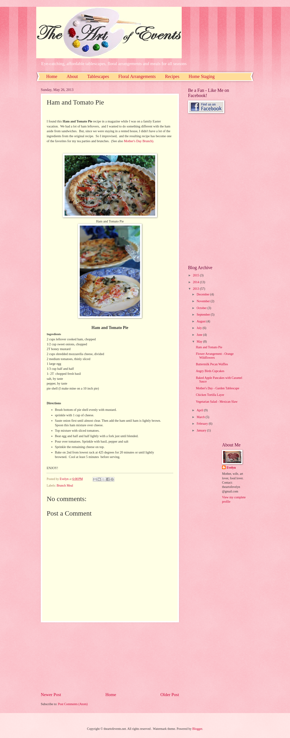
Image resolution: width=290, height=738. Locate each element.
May (200, 341)
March (201, 417)
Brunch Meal (65, 485)
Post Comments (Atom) (73, 704)
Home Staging (202, 76)
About (72, 76)
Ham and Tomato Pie (209, 347)
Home (51, 76)
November (204, 301)
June (200, 334)
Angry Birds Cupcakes (210, 371)
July (200, 328)
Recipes (172, 76)
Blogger (197, 729)
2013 (196, 288)
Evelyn (231, 467)
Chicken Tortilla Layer (210, 395)
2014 (196, 282)
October (202, 308)
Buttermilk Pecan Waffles (212, 364)
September (204, 314)
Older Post (169, 694)
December (203, 294)
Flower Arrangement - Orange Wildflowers (215, 355)
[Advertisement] (110, 656)
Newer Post (51, 694)
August (201, 321)
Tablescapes (98, 76)
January (202, 430)
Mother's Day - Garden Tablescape (217, 388)
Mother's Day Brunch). (139, 141)
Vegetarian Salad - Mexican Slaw (216, 401)
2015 (196, 275)
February (203, 423)
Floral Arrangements (137, 76)
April (200, 410)
